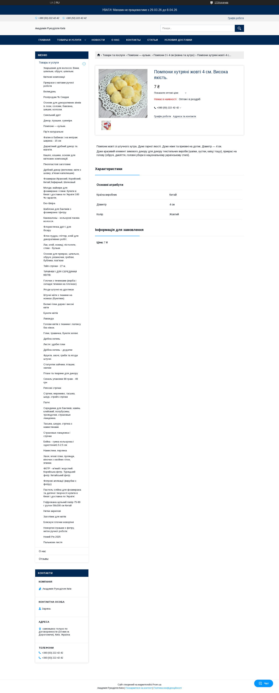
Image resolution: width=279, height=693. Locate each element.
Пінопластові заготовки (56, 164)
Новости (98, 39)
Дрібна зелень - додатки (57, 349)
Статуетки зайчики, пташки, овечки (59, 366)
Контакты (133, 39)
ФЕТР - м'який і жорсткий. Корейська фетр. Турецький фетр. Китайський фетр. (59, 471)
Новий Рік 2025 (51, 536)
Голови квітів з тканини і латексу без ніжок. (62, 326)
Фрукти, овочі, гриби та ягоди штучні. (60, 357)
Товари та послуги (113, 55)
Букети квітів (50, 313)
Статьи (152, 39)
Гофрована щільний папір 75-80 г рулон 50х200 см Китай (61, 504)
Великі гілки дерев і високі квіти (58, 306)
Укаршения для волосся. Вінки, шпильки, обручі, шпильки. (61, 70)
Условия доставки (178, 39)
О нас (115, 39)
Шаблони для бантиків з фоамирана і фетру (57, 211)
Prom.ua (157, 684)
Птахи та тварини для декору (60, 373)
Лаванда (48, 318)
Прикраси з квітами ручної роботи (58, 84)
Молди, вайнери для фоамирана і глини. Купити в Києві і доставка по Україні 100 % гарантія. (61, 192)
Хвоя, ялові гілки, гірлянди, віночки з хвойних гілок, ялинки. (59, 459)
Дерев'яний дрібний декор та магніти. (60, 148)
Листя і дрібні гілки (54, 344)
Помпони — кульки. (139, 55)
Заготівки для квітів (54, 516)
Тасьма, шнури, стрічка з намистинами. (57, 425)
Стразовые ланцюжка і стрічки (56, 434)
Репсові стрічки (52, 388)
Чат (264, 683)
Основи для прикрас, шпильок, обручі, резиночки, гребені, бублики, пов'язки (61, 257)
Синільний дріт (52, 115)
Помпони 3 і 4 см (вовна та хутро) (174, 55)
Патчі (46, 402)
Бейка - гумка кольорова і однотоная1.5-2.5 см (58, 443)
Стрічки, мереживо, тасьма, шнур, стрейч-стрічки (59, 395)
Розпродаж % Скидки (56, 97)
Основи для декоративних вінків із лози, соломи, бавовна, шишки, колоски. (62, 106)
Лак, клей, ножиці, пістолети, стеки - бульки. (59, 246)
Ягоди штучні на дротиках (58, 289)
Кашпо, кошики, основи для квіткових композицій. (59, 157)
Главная (44, 39)
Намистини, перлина (55, 450)
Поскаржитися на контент (138, 688)
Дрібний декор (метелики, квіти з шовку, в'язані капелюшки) (62, 171)
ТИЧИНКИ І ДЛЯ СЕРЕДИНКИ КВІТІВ (60, 273)
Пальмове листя (52, 542)
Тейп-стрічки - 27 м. (54, 266)
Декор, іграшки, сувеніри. (58, 120)
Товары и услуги (69, 39)
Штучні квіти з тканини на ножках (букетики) (57, 297)
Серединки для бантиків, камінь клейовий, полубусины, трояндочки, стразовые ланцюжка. (61, 413)
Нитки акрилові (52, 511)
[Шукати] (239, 28)
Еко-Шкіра (49, 203)
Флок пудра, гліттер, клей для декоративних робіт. (60, 237)
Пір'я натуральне (53, 131)
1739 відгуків (221, 2)
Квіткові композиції (54, 76)
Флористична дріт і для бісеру (57, 228)
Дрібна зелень (51, 338)
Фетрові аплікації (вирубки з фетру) (59, 482)
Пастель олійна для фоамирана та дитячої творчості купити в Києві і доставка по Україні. (62, 493)
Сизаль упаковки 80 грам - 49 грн (60, 380)
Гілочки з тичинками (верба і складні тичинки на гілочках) (60, 282)
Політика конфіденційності (168, 688)
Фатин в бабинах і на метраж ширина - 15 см (60, 139)
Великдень (49, 91)
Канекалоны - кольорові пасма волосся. (61, 220)
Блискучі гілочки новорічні (58, 522)
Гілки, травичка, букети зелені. (60, 333)
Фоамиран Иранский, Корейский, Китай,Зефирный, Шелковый (62, 180)
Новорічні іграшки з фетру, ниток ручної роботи (59, 529)
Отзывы (43, 558)
